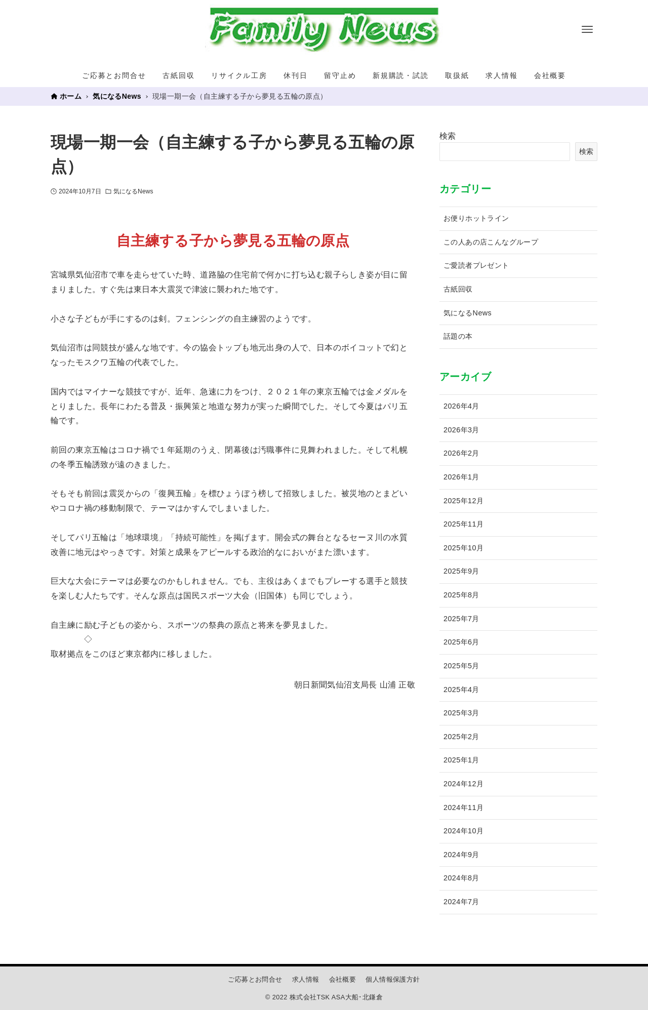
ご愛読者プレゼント (476, 265)
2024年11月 (463, 807)
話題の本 (458, 336)
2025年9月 (461, 571)
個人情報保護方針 (393, 979)
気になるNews (133, 191)
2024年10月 (463, 831)
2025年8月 (461, 595)
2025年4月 (461, 689)
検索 (447, 136)
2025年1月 (461, 760)
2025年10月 (463, 548)
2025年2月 (461, 737)
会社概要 (342, 979)
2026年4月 (461, 406)
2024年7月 (461, 902)
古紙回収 (458, 289)
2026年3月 (461, 430)
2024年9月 (461, 855)
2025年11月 (463, 524)
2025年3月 (461, 713)
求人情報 (305, 979)
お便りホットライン (476, 218)
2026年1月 (461, 477)
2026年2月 (461, 453)
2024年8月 (461, 878)
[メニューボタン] (587, 29)
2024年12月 (463, 784)
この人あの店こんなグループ (490, 242)
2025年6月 (461, 642)
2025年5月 (461, 666)
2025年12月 (463, 501)
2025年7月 (461, 619)
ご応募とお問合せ (255, 979)
